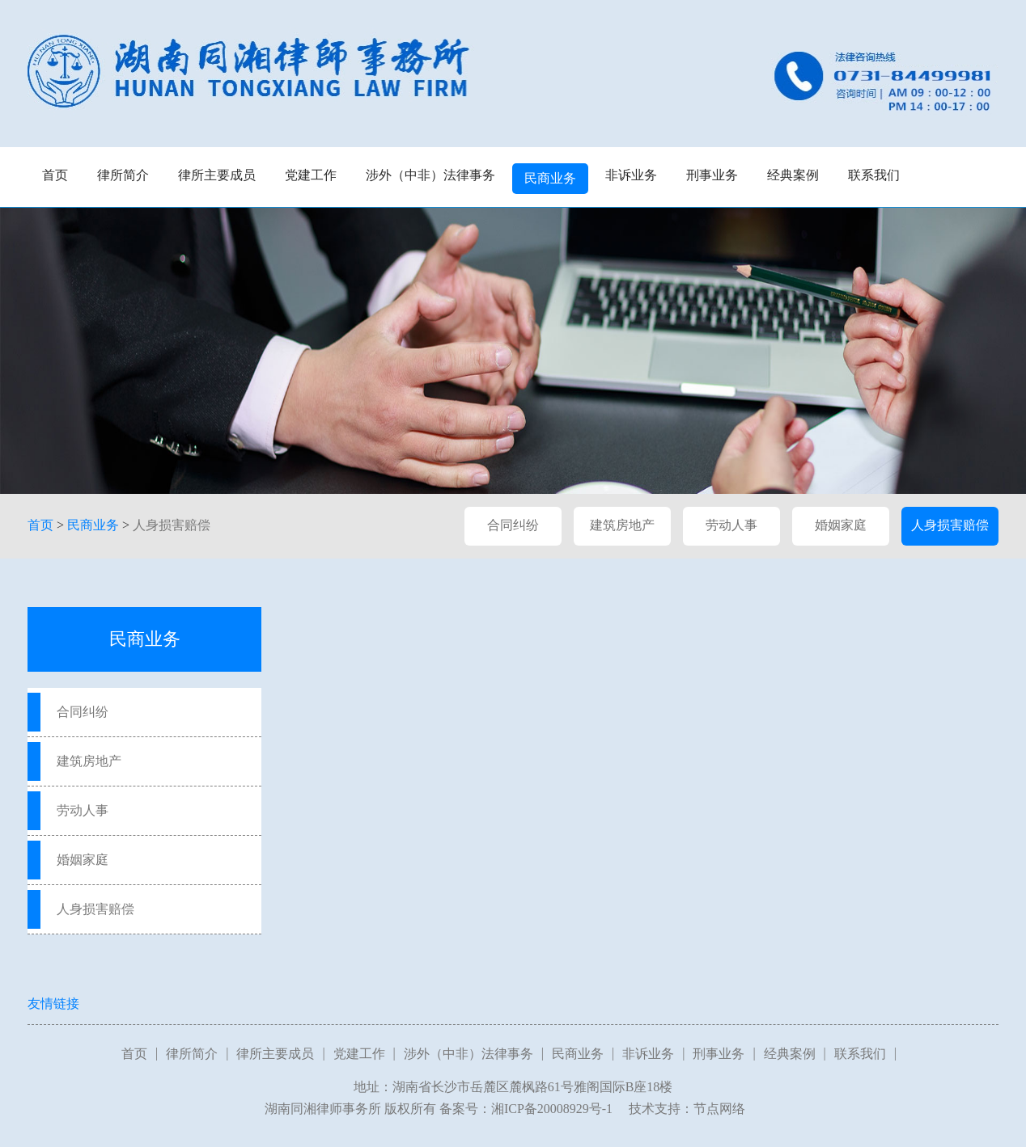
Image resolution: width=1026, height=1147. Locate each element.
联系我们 (874, 175)
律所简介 (123, 175)
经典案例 (793, 175)
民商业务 (550, 178)
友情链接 (53, 1003)
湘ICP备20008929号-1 (552, 1108)
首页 (55, 175)
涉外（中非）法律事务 (430, 175)
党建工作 (311, 175)
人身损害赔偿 (171, 525)
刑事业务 (712, 175)
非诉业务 (631, 175)
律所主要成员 (217, 175)
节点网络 (719, 1108)
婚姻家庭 (841, 525)
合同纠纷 (513, 525)
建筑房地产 (622, 525)
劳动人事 (731, 525)
